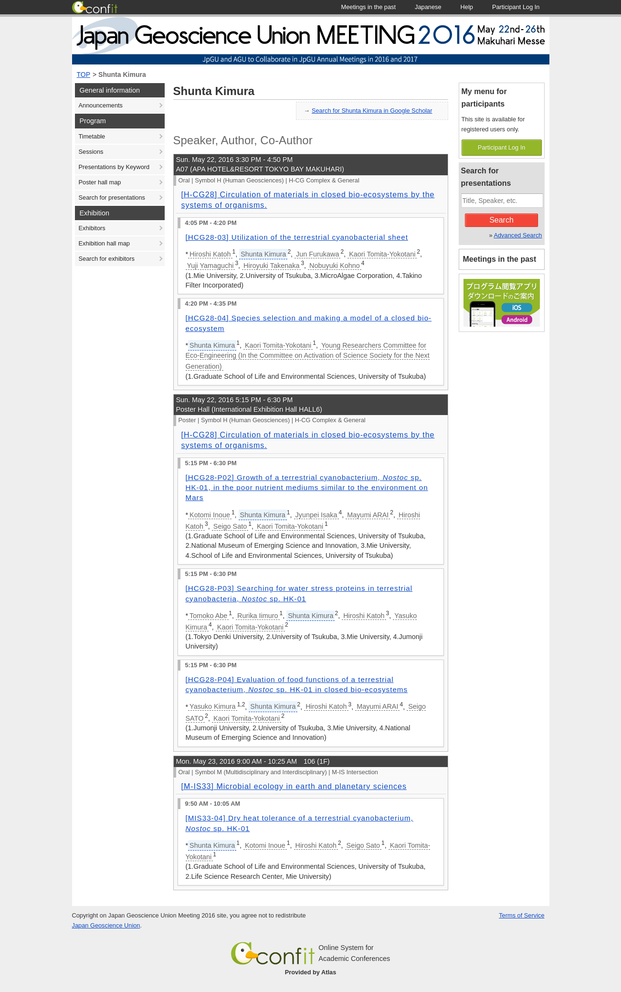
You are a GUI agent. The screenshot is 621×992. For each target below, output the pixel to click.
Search (501, 220)
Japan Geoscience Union (106, 925)
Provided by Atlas (311, 972)
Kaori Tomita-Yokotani (382, 254)
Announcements (101, 105)
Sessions (91, 151)
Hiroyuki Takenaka (271, 265)
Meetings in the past (500, 259)
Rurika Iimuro (257, 615)
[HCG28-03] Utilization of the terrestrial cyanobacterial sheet (297, 237)
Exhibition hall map (104, 243)
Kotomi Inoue (209, 515)
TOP (84, 74)
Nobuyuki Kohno (334, 265)
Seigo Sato (230, 526)
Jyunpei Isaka (316, 515)
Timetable (92, 136)
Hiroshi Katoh (210, 254)
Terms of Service (521, 915)
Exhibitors (92, 228)
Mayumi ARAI (368, 515)
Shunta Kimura (122, 74)
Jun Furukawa (317, 254)
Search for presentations (112, 197)
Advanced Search (518, 235)
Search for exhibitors (107, 258)
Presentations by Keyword (114, 167)
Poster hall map (100, 182)
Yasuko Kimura (212, 706)
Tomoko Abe (208, 615)
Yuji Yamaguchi (210, 265)
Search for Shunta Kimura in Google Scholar (372, 110)
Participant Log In (502, 147)
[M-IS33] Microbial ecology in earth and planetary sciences (294, 786)
